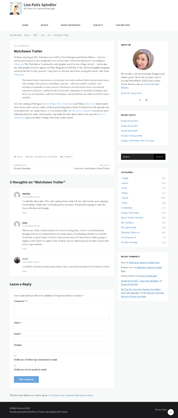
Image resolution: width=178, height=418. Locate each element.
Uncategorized (128, 237)
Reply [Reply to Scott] (24, 271)
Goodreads (148, 84)
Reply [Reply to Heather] (24, 213)
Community (127, 207)
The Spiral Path (128, 227)
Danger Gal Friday (130, 212)
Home (25, 25)
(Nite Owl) (90, 103)
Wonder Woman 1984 (131, 135)
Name (18, 322)
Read (131, 93)
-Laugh (124, 178)
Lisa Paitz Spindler (40, 4)
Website (18, 345)
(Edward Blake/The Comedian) (57, 103)
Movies (30, 157)
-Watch (20, 157)
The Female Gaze (40, 157)
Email (17, 334)
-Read (124, 188)
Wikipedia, (19, 64)
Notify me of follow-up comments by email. (35, 359)
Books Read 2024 (129, 121)
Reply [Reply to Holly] (24, 249)
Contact (98, 25)
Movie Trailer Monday (132, 217)
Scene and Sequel (148, 276)
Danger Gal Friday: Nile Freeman (137, 140)
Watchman (52, 157)
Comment (20, 301)
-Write (124, 203)
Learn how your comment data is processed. (71, 395)
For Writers (123, 25)
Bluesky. (125, 87)
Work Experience (71, 25)
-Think (124, 193)
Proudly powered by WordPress (24, 411)
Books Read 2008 (129, 284)
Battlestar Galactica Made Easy (144, 262)
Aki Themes (62, 411)
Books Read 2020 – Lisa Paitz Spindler (140, 281)
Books (44, 25)
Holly (24, 222)
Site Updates (127, 222)
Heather (26, 193)
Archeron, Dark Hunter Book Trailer (92, 168)
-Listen (124, 183)
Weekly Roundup (22, 168)
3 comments (68, 157)
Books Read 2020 (129, 130)
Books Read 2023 (129, 126)
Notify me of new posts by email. (30, 369)
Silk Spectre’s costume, (79, 110)
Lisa (27, 46)
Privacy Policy (161, 409)
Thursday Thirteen (130, 232)
